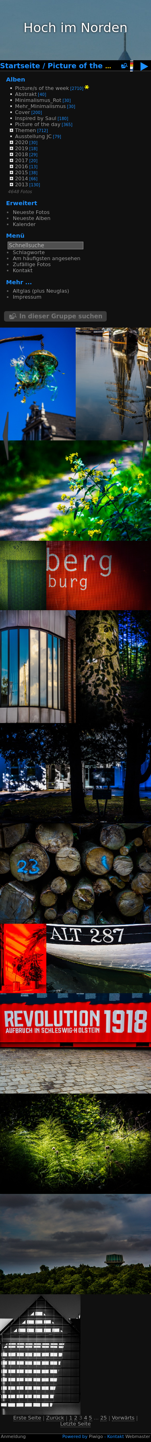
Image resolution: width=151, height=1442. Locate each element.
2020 (21, 142)
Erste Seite (27, 1418)
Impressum (27, 297)
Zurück (55, 1418)
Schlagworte (29, 252)
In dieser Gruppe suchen (61, 316)
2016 (21, 166)
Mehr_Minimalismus (40, 106)
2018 (21, 154)
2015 (21, 172)
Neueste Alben (31, 218)
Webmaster (137, 1436)
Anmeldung (13, 1436)
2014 (21, 178)
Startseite (20, 66)
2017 (21, 160)
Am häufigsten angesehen (47, 258)
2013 (21, 184)
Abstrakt (26, 94)
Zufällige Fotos (32, 264)
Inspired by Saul (35, 118)
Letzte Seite (75, 1424)
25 (103, 1418)
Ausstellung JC (33, 136)
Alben (15, 79)
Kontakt (23, 270)
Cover (22, 112)
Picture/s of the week (42, 88)
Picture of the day (84, 66)
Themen (25, 130)
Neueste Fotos (31, 212)
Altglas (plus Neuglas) (41, 291)
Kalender (24, 224)
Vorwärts (123, 1418)
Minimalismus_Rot (38, 100)
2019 (21, 148)
